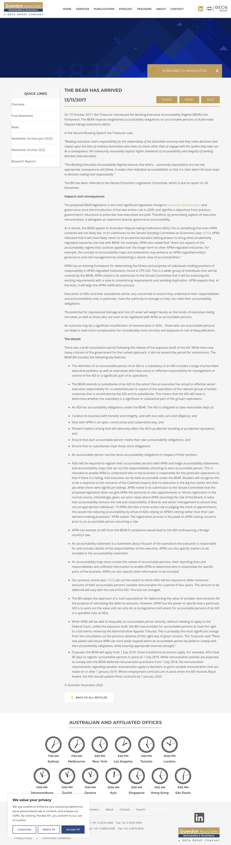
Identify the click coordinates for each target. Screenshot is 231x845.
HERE (206, 233)
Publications (104, 9)
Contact (177, 9)
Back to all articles (89, 697)
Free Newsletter (22, 116)
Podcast (125, 9)
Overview (17, 104)
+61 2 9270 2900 (102, 822)
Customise (24, 829)
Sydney (53, 761)
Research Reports (23, 161)
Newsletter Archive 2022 (28, 150)
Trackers (144, 9)
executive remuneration (184, 205)
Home (67, 9)
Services (82, 9)
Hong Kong (160, 793)
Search (140, 809)
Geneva (90, 793)
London (170, 761)
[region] (48, 816)
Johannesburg (42, 793)
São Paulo (183, 793)
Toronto (146, 761)
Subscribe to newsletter (184, 73)
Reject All (49, 829)
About (161, 9)
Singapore (137, 793)
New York (99, 761)
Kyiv (113, 793)
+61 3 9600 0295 (104, 828)
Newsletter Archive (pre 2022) (31, 138)
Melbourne (76, 761)
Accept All (73, 829)
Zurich (67, 793)
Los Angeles (123, 761)
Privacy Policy (23, 838)
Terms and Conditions (56, 838)
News (15, 127)
